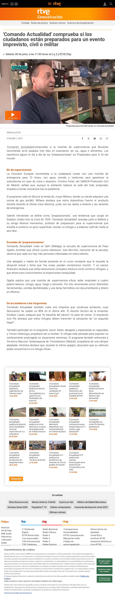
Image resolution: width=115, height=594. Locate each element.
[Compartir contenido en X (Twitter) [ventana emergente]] (89, 137)
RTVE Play (65, 54)
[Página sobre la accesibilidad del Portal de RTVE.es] (69, 572)
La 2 (54, 54)
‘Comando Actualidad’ (20, 147)
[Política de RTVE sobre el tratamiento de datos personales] (19, 573)
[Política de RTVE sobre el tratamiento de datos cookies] (36, 573)
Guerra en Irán (66, 502)
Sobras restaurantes (60, 507)
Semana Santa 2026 (17, 507)
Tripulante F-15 (38, 507)
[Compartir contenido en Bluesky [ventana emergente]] (95, 137)
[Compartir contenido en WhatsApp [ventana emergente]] (101, 137)
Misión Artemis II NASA (43, 502)
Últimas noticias (57, 512)
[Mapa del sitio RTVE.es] (80, 573)
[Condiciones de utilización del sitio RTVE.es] (5, 573)
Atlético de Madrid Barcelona (91, 502)
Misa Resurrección (18, 502)
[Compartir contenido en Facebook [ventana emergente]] (82, 137)
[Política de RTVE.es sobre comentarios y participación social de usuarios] (104, 573)
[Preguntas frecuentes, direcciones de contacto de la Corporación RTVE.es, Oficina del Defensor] (89, 572)
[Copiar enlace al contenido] (107, 137)
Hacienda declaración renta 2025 (91, 507)
